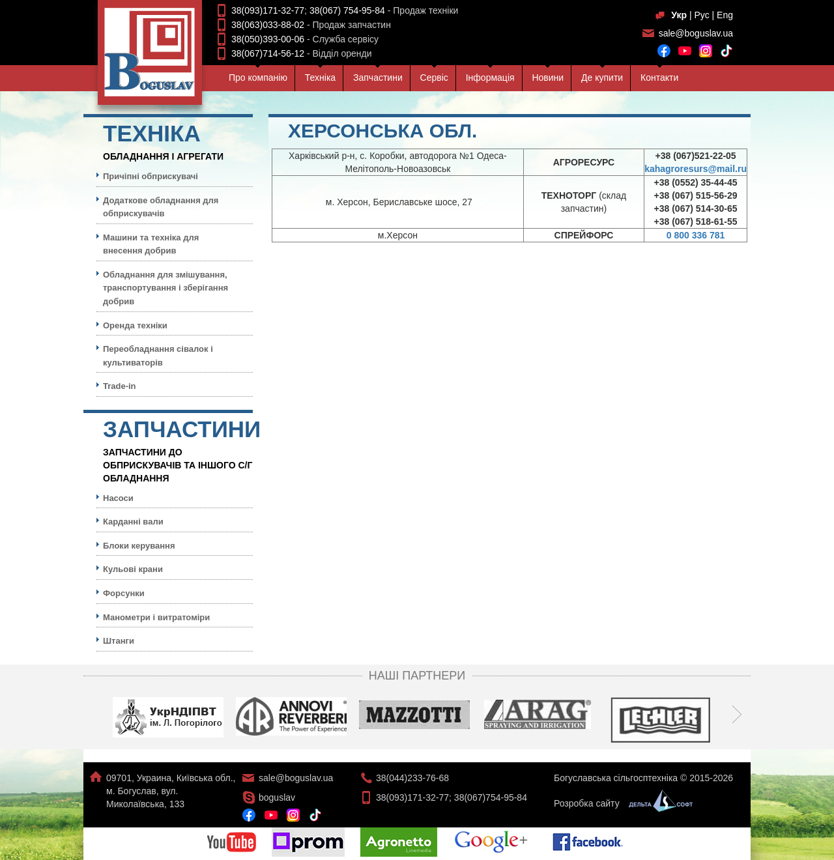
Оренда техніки (135, 325)
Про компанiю (258, 77)
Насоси (118, 498)
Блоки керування (139, 546)
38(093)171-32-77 (267, 10)
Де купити (602, 77)
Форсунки (124, 593)
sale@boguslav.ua (696, 33)
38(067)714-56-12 (267, 53)
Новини (548, 77)
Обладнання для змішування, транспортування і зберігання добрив (165, 288)
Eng (725, 15)
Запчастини (378, 77)
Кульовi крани (133, 569)
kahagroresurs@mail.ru (695, 169)
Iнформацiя (490, 77)
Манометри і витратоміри (156, 617)
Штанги (118, 641)
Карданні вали (133, 521)
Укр (679, 15)
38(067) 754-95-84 (347, 10)
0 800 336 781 (696, 235)
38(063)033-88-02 (267, 25)
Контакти (659, 77)
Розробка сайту (620, 803)
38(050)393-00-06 (267, 39)
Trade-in (119, 386)
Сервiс (434, 77)
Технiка (320, 77)
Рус (701, 15)
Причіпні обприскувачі (150, 176)
